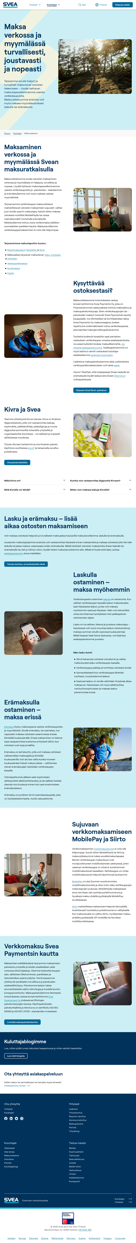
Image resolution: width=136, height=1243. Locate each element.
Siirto (42, 250)
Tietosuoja (74, 1155)
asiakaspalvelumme (13, 553)
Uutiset (72, 1163)
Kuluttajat (17, 133)
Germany (71, 1238)
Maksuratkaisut (11, 1155)
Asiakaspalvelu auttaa (17, 1085)
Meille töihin (75, 1166)
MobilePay (31, 250)
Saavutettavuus (76, 1159)
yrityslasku (56, 255)
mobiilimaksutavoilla (104, 849)
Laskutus (73, 1109)
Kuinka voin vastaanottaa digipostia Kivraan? (101, 480)
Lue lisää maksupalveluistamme (22, 1022)
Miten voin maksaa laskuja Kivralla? (101, 489)
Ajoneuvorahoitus (77, 1120)
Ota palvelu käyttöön (17, 462)
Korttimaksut (13, 268)
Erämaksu (9, 726)
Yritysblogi (74, 1131)
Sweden (11, 1238)
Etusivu (7, 133)
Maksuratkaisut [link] (30, 133)
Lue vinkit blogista (16, 1056)
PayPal (10, 273)
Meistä (72, 1148)
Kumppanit (74, 1181)
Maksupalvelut (76, 1123)
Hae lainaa (9, 1151)
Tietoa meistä (77, 1143)
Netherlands (57, 1238)
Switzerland (94, 1238)
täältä (117, 365)
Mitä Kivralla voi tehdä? (35, 489)
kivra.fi (31, 448)
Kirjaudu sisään (122, 4)
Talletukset (9, 1148)
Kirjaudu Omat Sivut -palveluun (91, 390)
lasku (47, 255)
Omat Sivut (119, 375)
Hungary (107, 1238)
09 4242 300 (85, 1229)
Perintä (72, 1127)
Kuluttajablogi (11, 1166)
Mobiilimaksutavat (16, 250)
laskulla (106, 599)
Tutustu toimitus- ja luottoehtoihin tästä (26, 564)
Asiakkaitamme (76, 1177)
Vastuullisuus (75, 1170)
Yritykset (8, 1109)
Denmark (33, 1238)
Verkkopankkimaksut (17, 263)
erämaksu (12, 258)
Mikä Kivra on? (35, 480)
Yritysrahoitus (75, 1112)
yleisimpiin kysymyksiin (101, 355)
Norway (22, 1238)
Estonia (44, 1238)
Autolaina (9, 1159)
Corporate (120, 1238)
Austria (82, 1238)
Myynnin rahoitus (77, 1116)
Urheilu (72, 1174)
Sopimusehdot (76, 1151)
